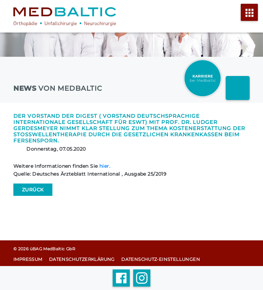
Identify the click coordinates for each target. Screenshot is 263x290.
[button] (15, 275)
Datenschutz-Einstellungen (160, 259)
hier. (104, 166)
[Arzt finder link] (238, 88)
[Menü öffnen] (249, 16)
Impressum (27, 259)
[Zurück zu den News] (32, 190)
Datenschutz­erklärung (82, 259)
